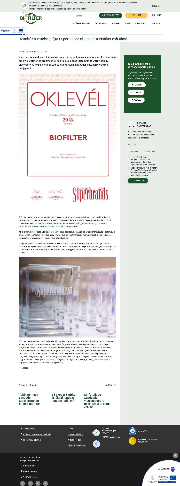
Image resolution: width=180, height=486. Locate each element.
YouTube (136, 100)
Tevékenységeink (81, 23)
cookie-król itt (57, 9)
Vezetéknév (133, 152)
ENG (159, 15)
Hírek (127, 23)
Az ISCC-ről (142, 431)
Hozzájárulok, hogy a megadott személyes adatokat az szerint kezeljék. (143, 161)
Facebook (136, 85)
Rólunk (115, 23)
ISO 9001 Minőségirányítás (112, 437)
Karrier (156, 23)
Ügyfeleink (101, 23)
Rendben (154, 6)
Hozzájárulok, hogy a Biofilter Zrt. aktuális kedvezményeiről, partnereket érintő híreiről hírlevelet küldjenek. (144, 171)
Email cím (132, 144)
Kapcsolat (141, 23)
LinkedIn (136, 92)
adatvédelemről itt (75, 9)
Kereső (78, 16)
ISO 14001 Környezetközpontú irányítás (110, 430)
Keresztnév (150, 152)
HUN (153, 15)
